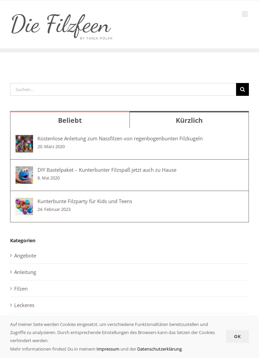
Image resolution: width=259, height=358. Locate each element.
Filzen (21, 288)
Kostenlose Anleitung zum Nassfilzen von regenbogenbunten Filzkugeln (120, 138)
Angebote (25, 255)
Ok (237, 336)
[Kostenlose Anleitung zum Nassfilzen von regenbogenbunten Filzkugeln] (24, 139)
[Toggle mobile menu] (245, 14)
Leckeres (24, 305)
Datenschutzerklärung (159, 349)
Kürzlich (189, 120)
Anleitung (25, 272)
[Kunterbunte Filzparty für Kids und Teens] (24, 202)
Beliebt (70, 120)
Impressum (107, 349)
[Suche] (242, 89)
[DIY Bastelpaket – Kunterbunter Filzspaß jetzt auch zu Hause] (24, 171)
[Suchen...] (123, 89)
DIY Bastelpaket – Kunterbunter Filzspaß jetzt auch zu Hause (106, 169)
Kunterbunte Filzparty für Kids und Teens (84, 201)
